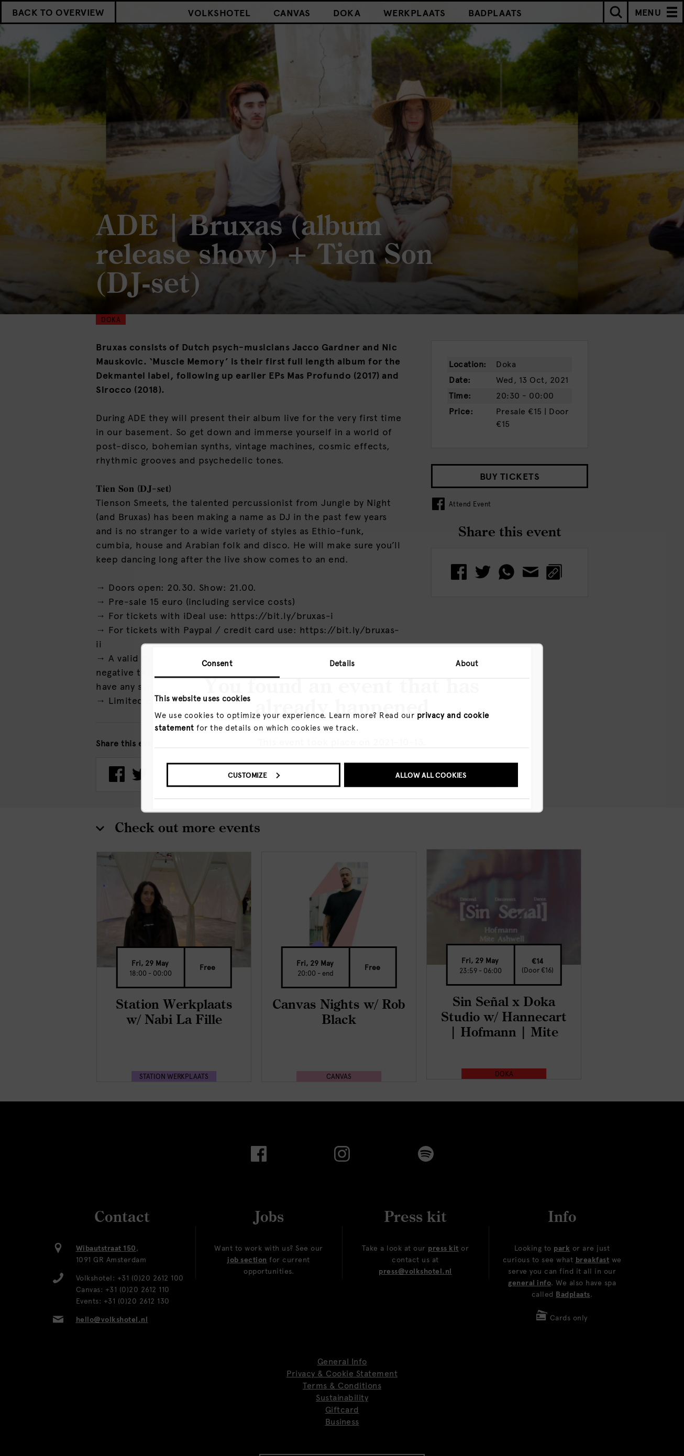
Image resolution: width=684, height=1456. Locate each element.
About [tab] (467, 663)
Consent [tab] (217, 663)
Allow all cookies (431, 774)
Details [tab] (342, 663)
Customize (254, 774)
